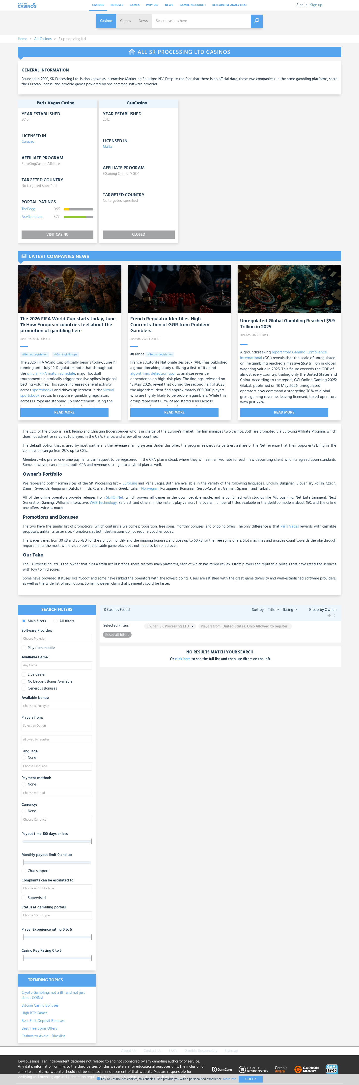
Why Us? (152, 5)
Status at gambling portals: (44, 906)
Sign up (316, 5)
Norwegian (149, 488)
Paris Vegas (289, 526)
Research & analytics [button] (229, 5)
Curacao (28, 142)
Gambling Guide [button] (193, 5)
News (169, 5)
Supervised (34, 897)
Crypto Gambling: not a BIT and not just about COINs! (53, 994)
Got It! (250, 1079)
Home (22, 39)
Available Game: (35, 656)
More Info (229, 1079)
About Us (128, 1050)
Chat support (35, 870)
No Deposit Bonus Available (47, 680)
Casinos (98, 5)
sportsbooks (42, 390)
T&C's (173, 1050)
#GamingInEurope (65, 354)
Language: (30, 750)
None (29, 757)
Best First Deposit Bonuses (43, 1020)
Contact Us (152, 1050)
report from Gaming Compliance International (283, 355)
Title (273, 609)
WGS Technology (103, 502)
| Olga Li (45, 339)
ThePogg (28, 209)
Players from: (32, 717)
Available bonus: (35, 697)
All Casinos (43, 39)
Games (134, 5)
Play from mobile (38, 647)
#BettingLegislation (34, 354)
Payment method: (36, 777)
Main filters (34, 620)
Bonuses (116, 5)
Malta (107, 147)
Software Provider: (37, 630)
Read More (43, 413)
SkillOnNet (114, 497)
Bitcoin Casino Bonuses (40, 1005)
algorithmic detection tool (152, 373)
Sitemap (231, 1050)
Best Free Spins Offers (39, 1028)
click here (183, 658)
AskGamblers (32, 217)
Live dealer (34, 673)
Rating (289, 609)
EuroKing (129, 482)
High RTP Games (34, 1012)
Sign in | (303, 5)
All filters (63, 620)
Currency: (29, 804)
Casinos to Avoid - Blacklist (43, 1035)
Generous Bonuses (39, 687)
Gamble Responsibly (201, 1050)
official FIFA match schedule (50, 373)
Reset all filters (117, 634)
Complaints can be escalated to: (48, 879)
